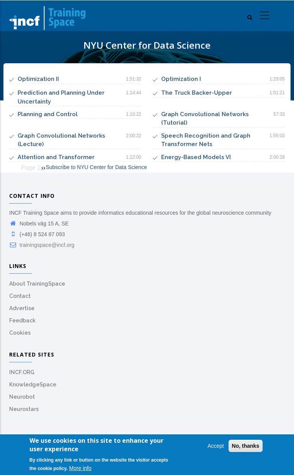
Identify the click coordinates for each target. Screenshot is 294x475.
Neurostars (24, 409)
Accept (215, 447)
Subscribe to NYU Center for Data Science (96, 167)
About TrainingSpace (37, 284)
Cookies (20, 333)
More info (80, 469)
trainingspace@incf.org (41, 245)
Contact (20, 296)
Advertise (21, 308)
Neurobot (22, 397)
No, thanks (246, 447)
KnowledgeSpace (32, 384)
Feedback (22, 320)
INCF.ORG (21, 372)
